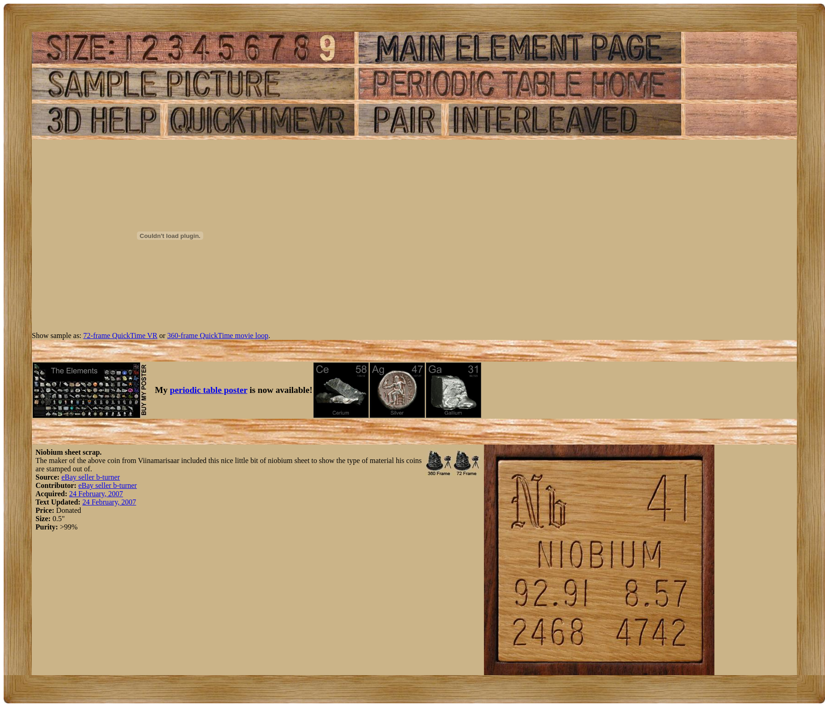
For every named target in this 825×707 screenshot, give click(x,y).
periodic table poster (209, 390)
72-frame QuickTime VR (120, 335)
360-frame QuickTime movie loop (217, 335)
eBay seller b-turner (90, 477)
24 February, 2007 (96, 494)
